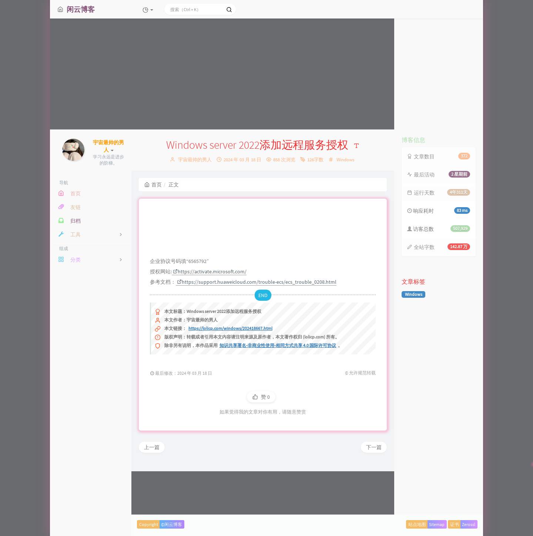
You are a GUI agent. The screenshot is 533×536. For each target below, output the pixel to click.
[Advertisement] (266, 74)
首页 (153, 184)
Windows (345, 159)
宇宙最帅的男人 (195, 159)
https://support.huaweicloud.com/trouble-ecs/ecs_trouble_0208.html (256, 328)
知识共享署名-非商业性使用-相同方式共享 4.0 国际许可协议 (277, 391)
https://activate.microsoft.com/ (210, 317)
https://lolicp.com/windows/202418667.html (230, 374)
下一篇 (374, 493)
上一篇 (152, 493)
